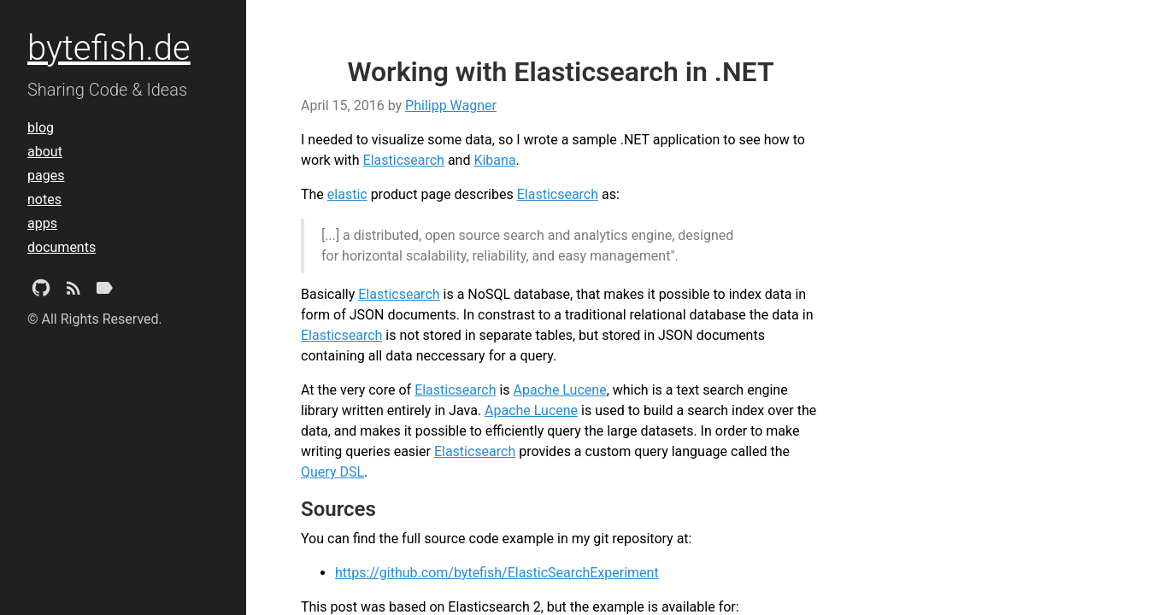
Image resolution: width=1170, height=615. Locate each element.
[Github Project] (41, 291)
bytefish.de (109, 48)
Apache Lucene (560, 390)
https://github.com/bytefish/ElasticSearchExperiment (497, 573)
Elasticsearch (403, 160)
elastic (347, 194)
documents (61, 247)
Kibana (494, 160)
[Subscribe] (73, 291)
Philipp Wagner (451, 105)
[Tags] (104, 291)
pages (45, 175)
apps (42, 223)
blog (40, 128)
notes (44, 199)
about (44, 152)
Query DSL (332, 472)
